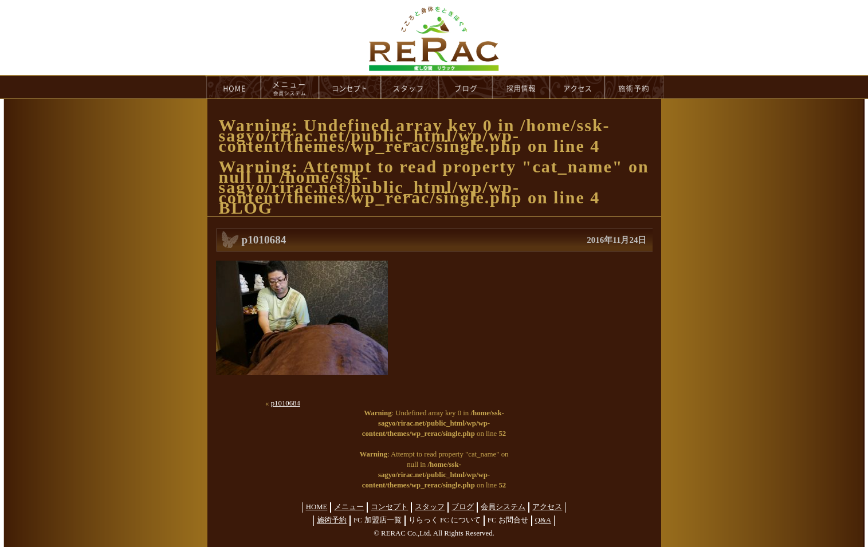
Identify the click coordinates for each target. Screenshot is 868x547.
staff (410, 87)
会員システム (503, 507)
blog (465, 87)
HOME (233, 87)
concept (350, 87)
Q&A (543, 520)
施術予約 (332, 520)
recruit (521, 87)
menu (290, 87)
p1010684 (285, 403)
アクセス (547, 507)
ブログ (462, 507)
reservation (634, 87)
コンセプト (389, 507)
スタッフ (430, 507)
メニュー (349, 507)
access (577, 87)
